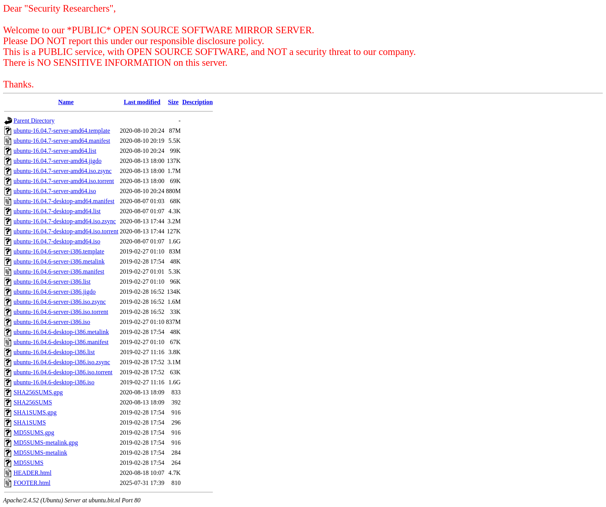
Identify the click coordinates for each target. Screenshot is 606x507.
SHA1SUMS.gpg (35, 412)
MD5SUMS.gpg (34, 432)
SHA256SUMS (33, 402)
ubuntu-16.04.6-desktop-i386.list (54, 352)
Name (66, 102)
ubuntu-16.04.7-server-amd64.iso (55, 191)
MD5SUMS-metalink (40, 452)
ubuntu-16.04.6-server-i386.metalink (59, 261)
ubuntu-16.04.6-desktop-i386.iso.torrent (63, 372)
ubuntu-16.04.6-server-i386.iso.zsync (60, 301)
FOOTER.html (32, 483)
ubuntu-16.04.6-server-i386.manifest (59, 271)
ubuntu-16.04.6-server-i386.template (59, 251)
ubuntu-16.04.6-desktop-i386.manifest (61, 342)
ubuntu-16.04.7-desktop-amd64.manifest (64, 201)
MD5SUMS (28, 462)
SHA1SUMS (30, 422)
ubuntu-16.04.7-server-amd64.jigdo (58, 161)
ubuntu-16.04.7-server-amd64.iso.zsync (63, 171)
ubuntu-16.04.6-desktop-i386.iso (54, 382)
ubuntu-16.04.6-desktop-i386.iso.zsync (62, 362)
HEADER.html (32, 472)
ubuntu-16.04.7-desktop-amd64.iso (57, 241)
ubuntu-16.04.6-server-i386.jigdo (55, 291)
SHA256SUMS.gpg (38, 392)
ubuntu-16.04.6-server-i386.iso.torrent (61, 311)
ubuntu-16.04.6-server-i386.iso (52, 322)
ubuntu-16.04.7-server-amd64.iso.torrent (64, 181)
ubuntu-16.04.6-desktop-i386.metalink (61, 332)
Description (197, 102)
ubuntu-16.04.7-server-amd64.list (55, 150)
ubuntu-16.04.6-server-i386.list (52, 281)
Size (173, 102)
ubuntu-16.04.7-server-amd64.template (62, 130)
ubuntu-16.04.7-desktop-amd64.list (57, 211)
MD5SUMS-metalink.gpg (46, 442)
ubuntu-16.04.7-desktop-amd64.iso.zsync (65, 221)
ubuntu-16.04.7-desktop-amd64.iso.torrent (66, 231)
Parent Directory (34, 120)
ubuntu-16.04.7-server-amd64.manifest (62, 140)
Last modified (142, 102)
